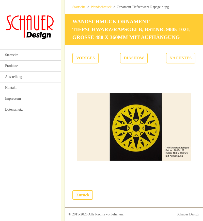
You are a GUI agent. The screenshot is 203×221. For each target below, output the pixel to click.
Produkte (11, 66)
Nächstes (181, 58)
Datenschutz (14, 109)
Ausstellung (13, 77)
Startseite (11, 55)
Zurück (82, 195)
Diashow (134, 58)
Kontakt (11, 88)
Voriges (85, 58)
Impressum (13, 98)
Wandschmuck (101, 7)
